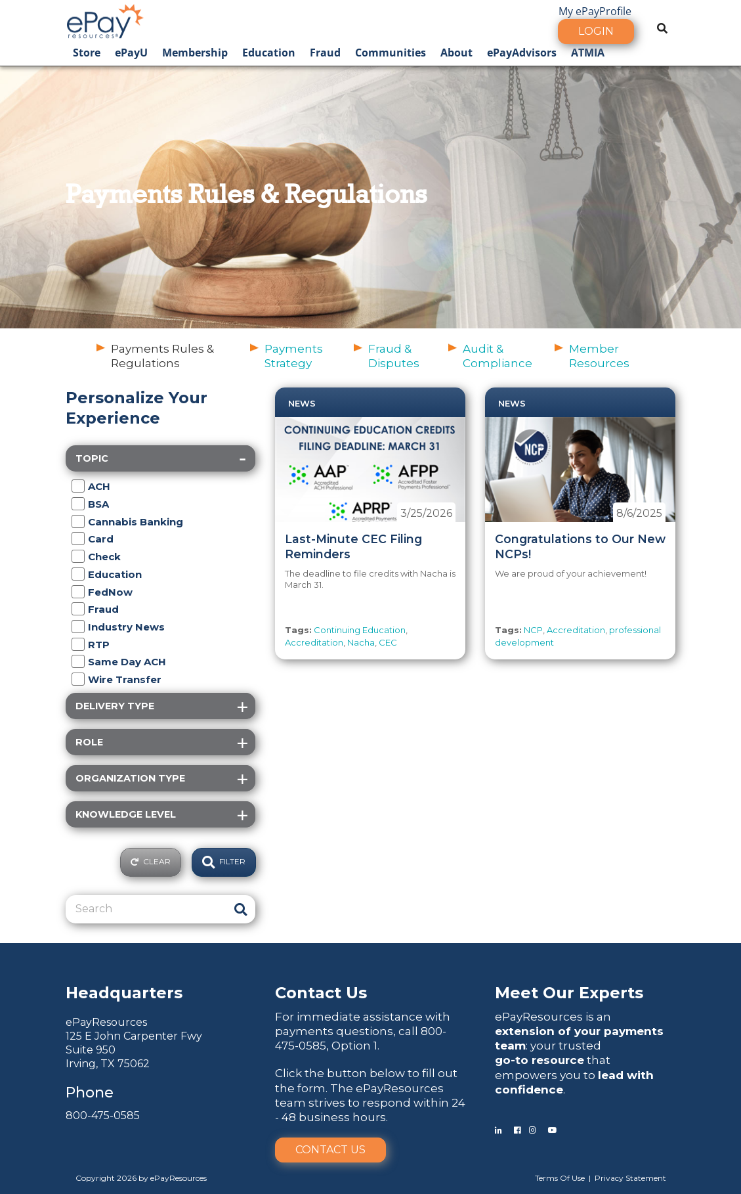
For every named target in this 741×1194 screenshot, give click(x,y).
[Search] (147, 908)
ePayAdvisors (522, 52)
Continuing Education (360, 630)
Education (268, 52)
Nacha (361, 642)
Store (86, 52)
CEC (388, 642)
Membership (195, 52)
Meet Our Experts (569, 992)
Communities (390, 52)
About (456, 52)
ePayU (131, 52)
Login (596, 31)
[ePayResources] (105, 20)
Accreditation (314, 642)
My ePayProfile (595, 11)
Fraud (325, 52)
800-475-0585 (103, 1115)
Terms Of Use (560, 1178)
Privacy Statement (630, 1178)
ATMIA (587, 52)
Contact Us (330, 1149)
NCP (533, 630)
